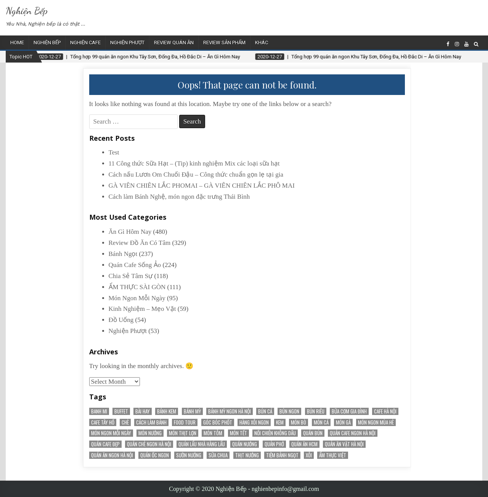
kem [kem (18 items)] (280, 422)
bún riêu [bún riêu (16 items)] (315, 411)
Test (114, 152)
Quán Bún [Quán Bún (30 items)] (313, 433)
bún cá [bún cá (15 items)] (265, 411)
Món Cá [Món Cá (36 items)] (321, 422)
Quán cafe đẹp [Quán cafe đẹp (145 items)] (105, 444)
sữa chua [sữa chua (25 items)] (218, 455)
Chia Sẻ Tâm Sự (131, 276)
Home (17, 42)
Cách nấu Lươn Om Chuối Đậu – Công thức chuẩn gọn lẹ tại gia (196, 174)
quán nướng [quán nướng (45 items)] (244, 444)
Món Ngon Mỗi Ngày (137, 298)
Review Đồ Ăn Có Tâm (140, 242)
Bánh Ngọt (123, 253)
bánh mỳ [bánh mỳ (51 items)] (192, 411)
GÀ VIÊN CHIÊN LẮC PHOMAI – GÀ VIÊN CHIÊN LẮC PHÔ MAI (202, 185)
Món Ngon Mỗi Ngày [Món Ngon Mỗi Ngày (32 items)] (111, 433)
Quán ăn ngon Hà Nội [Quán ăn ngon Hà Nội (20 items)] (112, 455)
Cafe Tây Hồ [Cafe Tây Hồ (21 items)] (102, 422)
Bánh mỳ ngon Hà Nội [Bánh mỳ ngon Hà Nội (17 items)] (229, 411)
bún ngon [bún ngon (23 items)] (289, 411)
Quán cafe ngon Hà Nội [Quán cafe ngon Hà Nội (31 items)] (353, 433)
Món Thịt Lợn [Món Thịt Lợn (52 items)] (182, 433)
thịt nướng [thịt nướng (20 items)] (247, 455)
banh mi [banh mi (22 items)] (99, 411)
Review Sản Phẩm (224, 42)
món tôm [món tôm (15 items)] (213, 433)
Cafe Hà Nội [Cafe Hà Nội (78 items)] (385, 411)
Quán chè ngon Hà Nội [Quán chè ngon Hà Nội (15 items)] (149, 444)
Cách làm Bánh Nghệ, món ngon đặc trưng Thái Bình (179, 196)
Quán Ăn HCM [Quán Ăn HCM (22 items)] (304, 444)
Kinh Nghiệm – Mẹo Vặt (142, 308)
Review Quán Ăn (174, 42)
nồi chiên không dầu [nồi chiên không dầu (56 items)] (275, 433)
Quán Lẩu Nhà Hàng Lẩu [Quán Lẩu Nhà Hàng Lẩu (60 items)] (201, 444)
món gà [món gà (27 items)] (343, 422)
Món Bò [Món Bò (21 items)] (298, 422)
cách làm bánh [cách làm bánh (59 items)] (151, 422)
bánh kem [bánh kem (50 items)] (166, 411)
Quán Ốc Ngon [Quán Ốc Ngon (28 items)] (154, 455)
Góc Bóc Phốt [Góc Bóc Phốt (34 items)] (217, 422)
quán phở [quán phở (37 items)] (274, 444)
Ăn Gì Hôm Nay (130, 231)
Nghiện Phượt (127, 42)
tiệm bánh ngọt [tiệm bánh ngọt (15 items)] (282, 455)
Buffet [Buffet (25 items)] (121, 411)
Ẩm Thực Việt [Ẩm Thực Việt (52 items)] (332, 455)
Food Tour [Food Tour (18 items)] (185, 422)
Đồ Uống (121, 319)
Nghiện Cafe (85, 42)
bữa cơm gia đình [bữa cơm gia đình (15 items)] (349, 411)
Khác (261, 42)
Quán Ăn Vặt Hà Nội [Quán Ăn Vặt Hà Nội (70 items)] (344, 444)
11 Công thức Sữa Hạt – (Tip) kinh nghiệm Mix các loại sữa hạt (194, 163)
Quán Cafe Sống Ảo (135, 265)
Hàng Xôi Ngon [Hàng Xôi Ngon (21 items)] (254, 422)
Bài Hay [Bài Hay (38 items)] (142, 411)
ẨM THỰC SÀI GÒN (137, 287)
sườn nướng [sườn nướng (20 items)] (188, 455)
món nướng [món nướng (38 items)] (150, 433)
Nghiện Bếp (27, 10)
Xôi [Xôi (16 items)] (309, 455)
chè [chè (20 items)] (125, 422)
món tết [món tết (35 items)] (238, 433)
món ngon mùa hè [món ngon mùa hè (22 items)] (376, 422)
